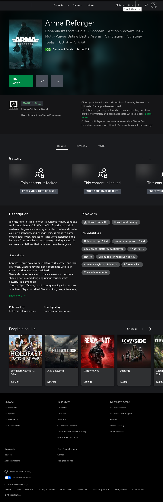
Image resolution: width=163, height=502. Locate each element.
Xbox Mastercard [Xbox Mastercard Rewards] (12, 460)
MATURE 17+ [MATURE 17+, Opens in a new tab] (32, 103)
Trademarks (81, 489)
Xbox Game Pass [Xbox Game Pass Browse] (12, 419)
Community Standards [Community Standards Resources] (67, 425)
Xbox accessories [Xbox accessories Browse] (12, 425)
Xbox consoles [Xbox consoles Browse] (11, 407)
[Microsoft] (17, 5)
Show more (17, 295)
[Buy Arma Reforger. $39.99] (21, 81)
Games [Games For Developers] (60, 454)
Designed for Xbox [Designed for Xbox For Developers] (65, 460)
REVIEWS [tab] (81, 146)
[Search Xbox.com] (138, 5)
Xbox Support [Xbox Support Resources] (63, 413)
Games (76, 5)
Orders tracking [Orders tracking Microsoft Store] (117, 425)
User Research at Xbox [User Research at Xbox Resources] (67, 437)
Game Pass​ (60, 5)
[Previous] (142, 158)
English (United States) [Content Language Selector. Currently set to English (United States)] (20, 471)
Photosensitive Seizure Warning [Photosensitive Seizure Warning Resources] (71, 431)
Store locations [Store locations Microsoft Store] (117, 431)
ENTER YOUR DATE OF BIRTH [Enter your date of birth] (39, 191)
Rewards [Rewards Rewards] (8, 454)
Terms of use (65, 489)
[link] (25, 360)
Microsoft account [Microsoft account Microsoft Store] (118, 407)
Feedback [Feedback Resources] (61, 419)
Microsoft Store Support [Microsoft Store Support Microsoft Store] (121, 413)
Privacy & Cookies (47, 489)
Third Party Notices (101, 489)
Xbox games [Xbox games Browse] (10, 413)
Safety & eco (120, 489)
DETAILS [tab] (61, 146)
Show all (132, 328)
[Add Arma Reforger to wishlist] (42, 81)
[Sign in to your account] (153, 5)
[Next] (150, 158)
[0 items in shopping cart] (146, 4)
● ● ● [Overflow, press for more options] (57, 81)
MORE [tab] (101, 146)
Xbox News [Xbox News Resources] (62, 407)
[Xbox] (42, 5)
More (91, 5)
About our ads (138, 489)
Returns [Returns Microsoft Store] (113, 419)
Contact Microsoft (25, 489)
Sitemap (8, 489)
